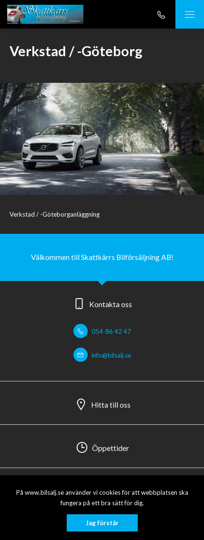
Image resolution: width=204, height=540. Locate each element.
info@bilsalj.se (102, 355)
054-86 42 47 (102, 331)
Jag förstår (102, 523)
